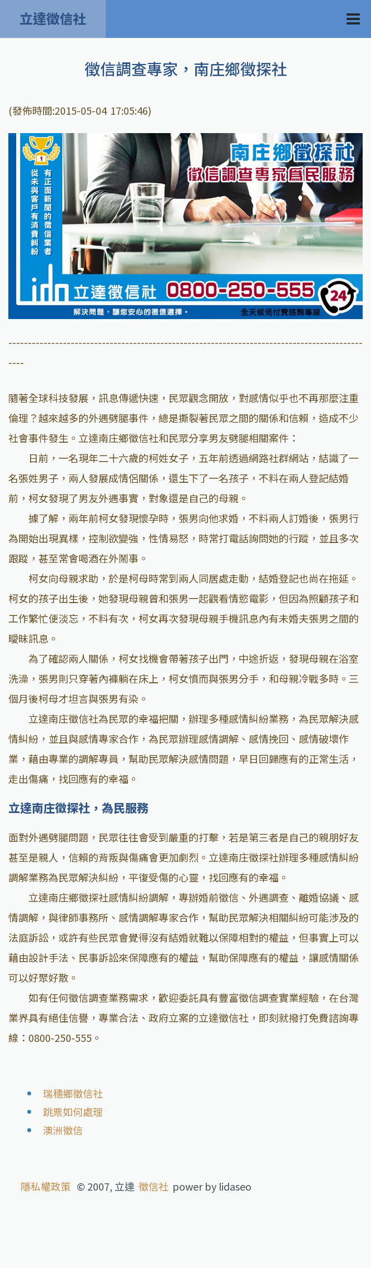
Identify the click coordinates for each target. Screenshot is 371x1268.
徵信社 (153, 1186)
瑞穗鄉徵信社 (73, 1093)
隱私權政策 (46, 1186)
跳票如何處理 (73, 1111)
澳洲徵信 (63, 1130)
